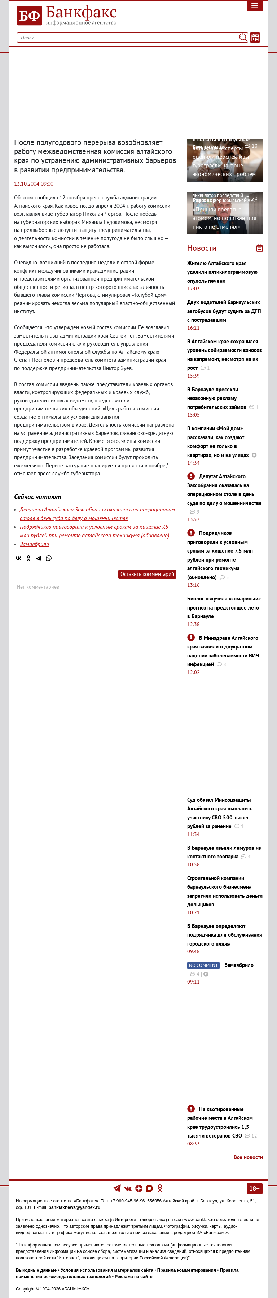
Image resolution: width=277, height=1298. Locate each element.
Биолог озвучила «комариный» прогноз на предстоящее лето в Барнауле (224, 607)
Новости (201, 247)
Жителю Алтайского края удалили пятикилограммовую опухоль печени (222, 272)
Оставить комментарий (147, 574)
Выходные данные (36, 1270)
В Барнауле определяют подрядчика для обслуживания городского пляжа (224, 935)
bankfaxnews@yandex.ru (75, 1207)
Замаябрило (34, 543)
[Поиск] (243, 37)
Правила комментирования (186, 1270)
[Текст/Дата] (255, 37)
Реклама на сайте (133, 1276)
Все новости (248, 1157)
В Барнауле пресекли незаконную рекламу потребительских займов (216, 398)
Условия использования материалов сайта (107, 1270)
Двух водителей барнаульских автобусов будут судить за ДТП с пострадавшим (224, 311)
